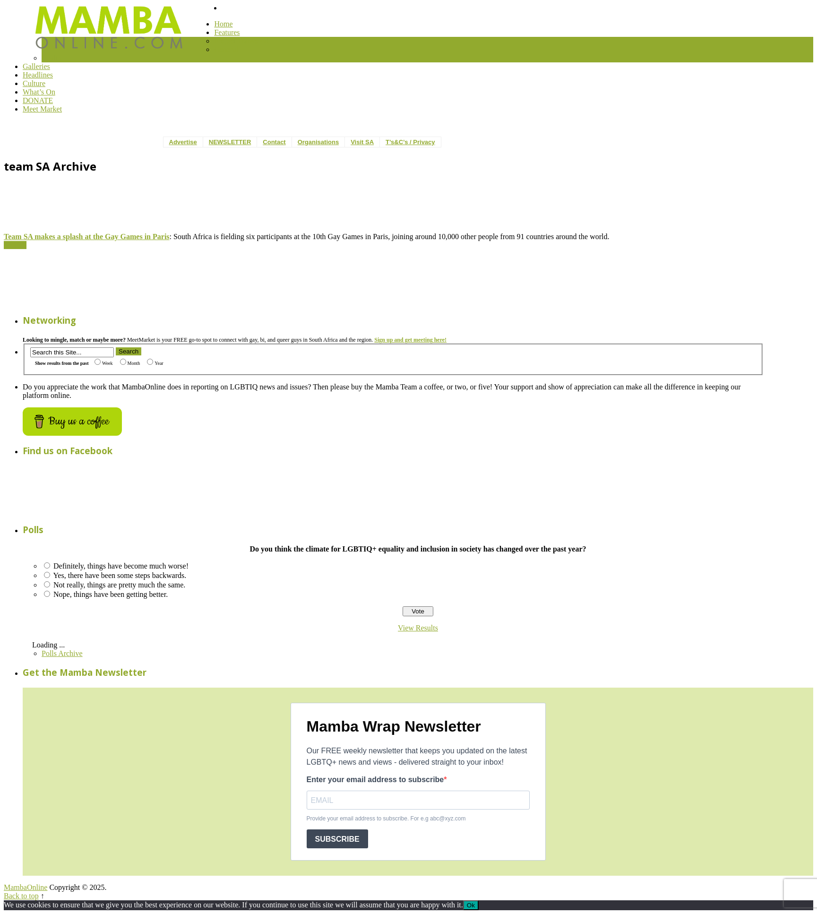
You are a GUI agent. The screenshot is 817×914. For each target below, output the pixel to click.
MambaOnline (25, 887)
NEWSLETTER (230, 142)
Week (104, 363)
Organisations (318, 142)
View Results (418, 628)
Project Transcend (241, 41)
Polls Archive (62, 653)
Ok (471, 905)
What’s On (39, 92)
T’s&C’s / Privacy (410, 142)
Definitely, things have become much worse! (121, 566)
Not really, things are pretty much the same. (119, 585)
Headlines (38, 75)
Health (52, 58)
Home (223, 24)
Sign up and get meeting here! (410, 339)
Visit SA (362, 142)
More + (15, 245)
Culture (34, 83)
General (226, 49)
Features (227, 32)
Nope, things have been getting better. (110, 594)
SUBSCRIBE (337, 839)
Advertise (183, 142)
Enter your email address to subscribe (375, 780)
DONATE (38, 100)
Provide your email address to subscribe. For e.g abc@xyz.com (386, 818)
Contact (274, 142)
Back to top (21, 896)
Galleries (36, 66)
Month (130, 363)
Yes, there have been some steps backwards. (119, 575)
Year (155, 363)
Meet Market (42, 109)
